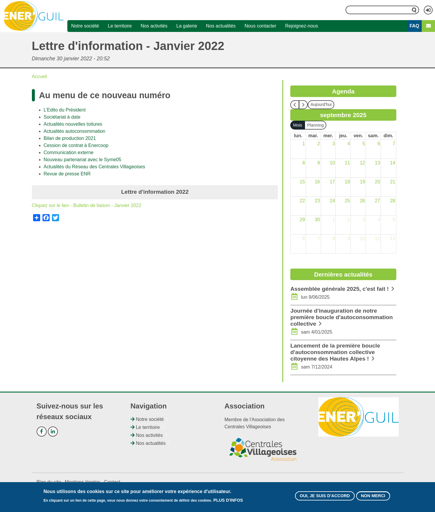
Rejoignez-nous (301, 25)
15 (302, 181)
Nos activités (154, 25)
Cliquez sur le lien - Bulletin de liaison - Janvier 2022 (86, 205)
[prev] (294, 104)
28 (392, 200)
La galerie (186, 25)
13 (377, 162)
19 (362, 181)
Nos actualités (221, 25)
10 (332, 162)
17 (332, 181)
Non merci (373, 497)
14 (392, 162)
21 (392, 181)
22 (302, 200)
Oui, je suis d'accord (325, 497)
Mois (297, 125)
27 (377, 200)
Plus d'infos (228, 502)
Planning (315, 125)
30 (317, 219)
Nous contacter (260, 25)
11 (347, 162)
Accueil (39, 76)
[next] (303, 104)
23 (317, 200)
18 (347, 181)
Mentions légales (82, 481)
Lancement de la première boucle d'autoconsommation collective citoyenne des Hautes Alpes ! (335, 352)
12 (362, 162)
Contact (112, 481)
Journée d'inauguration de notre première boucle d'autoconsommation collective (341, 317)
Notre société (85, 25)
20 (377, 181)
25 (347, 200)
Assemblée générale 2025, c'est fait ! (339, 289)
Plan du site (49, 481)
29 (302, 219)
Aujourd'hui (321, 104)
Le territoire (120, 25)
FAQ (414, 25)
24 (332, 200)
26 (362, 200)
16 (317, 181)
